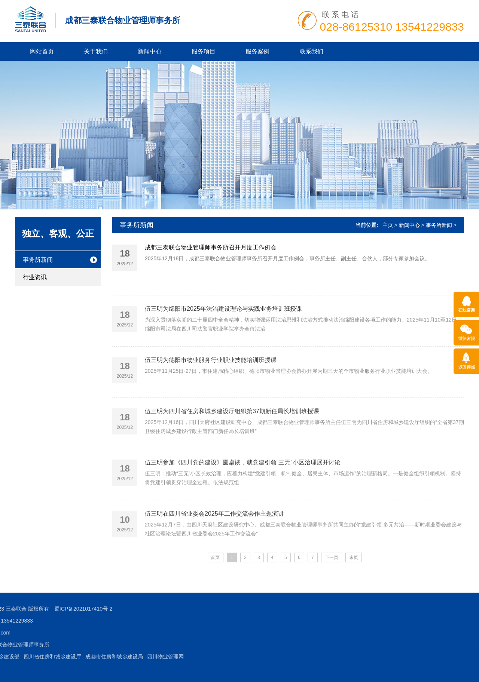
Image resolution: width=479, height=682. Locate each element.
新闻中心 (150, 51)
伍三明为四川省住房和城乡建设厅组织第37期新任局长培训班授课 (232, 427)
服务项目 (204, 51)
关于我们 (96, 51)
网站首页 (42, 51)
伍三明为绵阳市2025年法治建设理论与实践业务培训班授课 (223, 325)
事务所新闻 (38, 259)
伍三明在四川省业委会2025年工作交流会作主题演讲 (214, 530)
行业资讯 (35, 277)
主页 (387, 225)
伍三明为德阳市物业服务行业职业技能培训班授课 (211, 376)
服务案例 (257, 51)
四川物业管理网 (59, 657)
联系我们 (311, 51)
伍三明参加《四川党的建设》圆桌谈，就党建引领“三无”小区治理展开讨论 (243, 479)
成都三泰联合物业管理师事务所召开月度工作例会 (211, 249)
